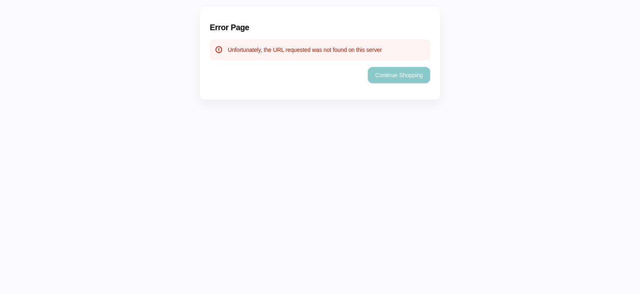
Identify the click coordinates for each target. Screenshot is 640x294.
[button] (399, 75)
